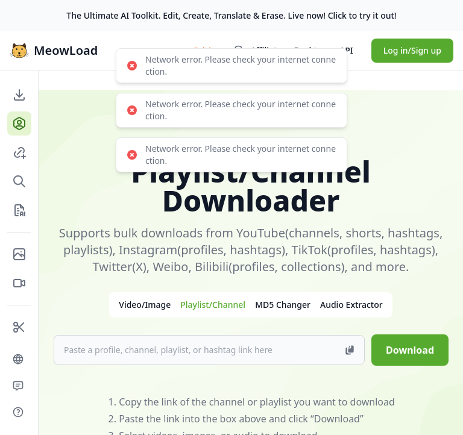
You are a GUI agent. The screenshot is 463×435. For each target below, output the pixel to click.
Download (410, 350)
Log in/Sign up (412, 50)
